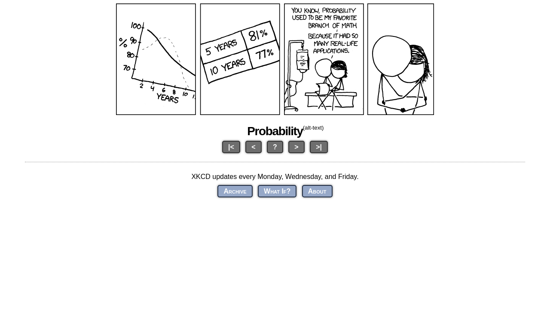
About (317, 191)
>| (319, 147)
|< (231, 147)
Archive (234, 191)
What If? (277, 191)
